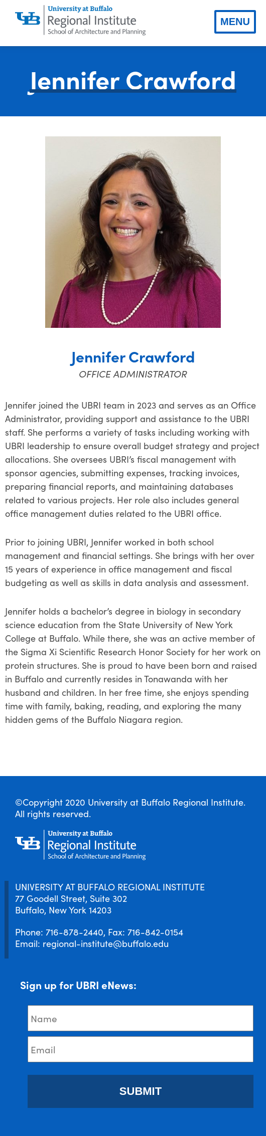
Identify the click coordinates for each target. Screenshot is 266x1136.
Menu (235, 21)
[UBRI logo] (80, 20)
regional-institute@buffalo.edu (106, 943)
